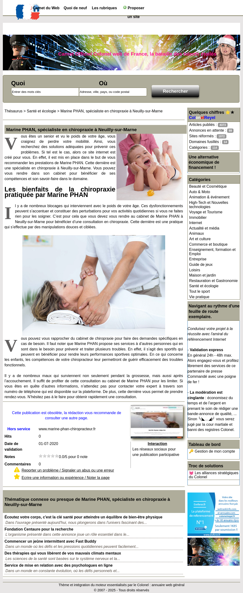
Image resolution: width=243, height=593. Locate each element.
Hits (8, 436)
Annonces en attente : (211, 130)
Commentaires (18, 464)
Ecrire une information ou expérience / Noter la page (66, 478)
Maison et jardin (202, 275)
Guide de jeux (201, 265)
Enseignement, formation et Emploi (212, 252)
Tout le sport (199, 291)
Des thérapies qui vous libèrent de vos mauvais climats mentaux (63, 553)
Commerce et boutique (208, 244)
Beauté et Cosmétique (208, 186)
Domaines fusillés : (209, 142)
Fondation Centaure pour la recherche (39, 529)
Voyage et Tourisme (205, 212)
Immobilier (198, 217)
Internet (195, 223)
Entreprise (197, 259)
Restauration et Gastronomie (213, 281)
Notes (10, 457)
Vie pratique (199, 297)
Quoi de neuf (75, 8)
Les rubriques (104, 8)
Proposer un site (134, 8)
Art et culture (200, 239)
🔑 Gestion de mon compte (212, 451)
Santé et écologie (204, 286)
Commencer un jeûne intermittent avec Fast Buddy (50, 541)
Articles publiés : (208, 125)
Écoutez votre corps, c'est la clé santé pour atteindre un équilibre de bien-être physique (83, 517)
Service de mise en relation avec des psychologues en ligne (58, 565)
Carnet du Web (46, 8)
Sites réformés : (207, 136)
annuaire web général (168, 585)
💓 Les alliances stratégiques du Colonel (213, 475)
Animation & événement (209, 197)
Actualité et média (204, 228)
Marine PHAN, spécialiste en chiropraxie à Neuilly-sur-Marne (112, 111)
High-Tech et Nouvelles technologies (208, 205)
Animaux (196, 233)
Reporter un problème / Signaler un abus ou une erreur (68, 470)
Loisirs (194, 270)
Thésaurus (14, 111)
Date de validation (13, 446)
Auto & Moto (199, 192)
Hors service (18, 429)
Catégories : (204, 147)
